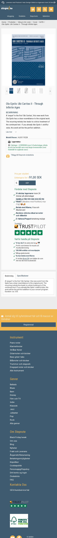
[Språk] (32, 9)
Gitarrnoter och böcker (20, 353)
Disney (13, 395)
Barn (12, 391)
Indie (12, 402)
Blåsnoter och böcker (19, 360)
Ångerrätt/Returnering (20, 455)
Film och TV (15, 398)
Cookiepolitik (16, 465)
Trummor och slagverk (20, 364)
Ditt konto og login (18, 472)
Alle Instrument (17, 370)
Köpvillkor (14, 462)
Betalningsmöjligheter (20, 458)
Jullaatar (14, 413)
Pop (11, 416)
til (14, 490)
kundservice (20, 490)
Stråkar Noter (16, 350)
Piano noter (15, 343)
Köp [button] (27, 183)
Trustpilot (18, 224)
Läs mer (9, 132)
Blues (12, 388)
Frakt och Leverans (18, 451)
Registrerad (28, 325)
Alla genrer (15, 423)
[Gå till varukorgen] (51, 9)
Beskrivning (9, 276)
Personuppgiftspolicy (19, 469)
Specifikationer (22, 276)
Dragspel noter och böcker (22, 367)
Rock (12, 420)
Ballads (13, 384)
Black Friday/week (18, 437)
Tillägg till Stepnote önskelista (20, 156)
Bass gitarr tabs (17, 357)
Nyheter (13, 448)
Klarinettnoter (16, 346)
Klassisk (13, 406)
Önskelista (14, 476)
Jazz (12, 409)
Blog (12, 444)
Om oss (13, 441)
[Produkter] (38, 9)
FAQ (12, 480)
